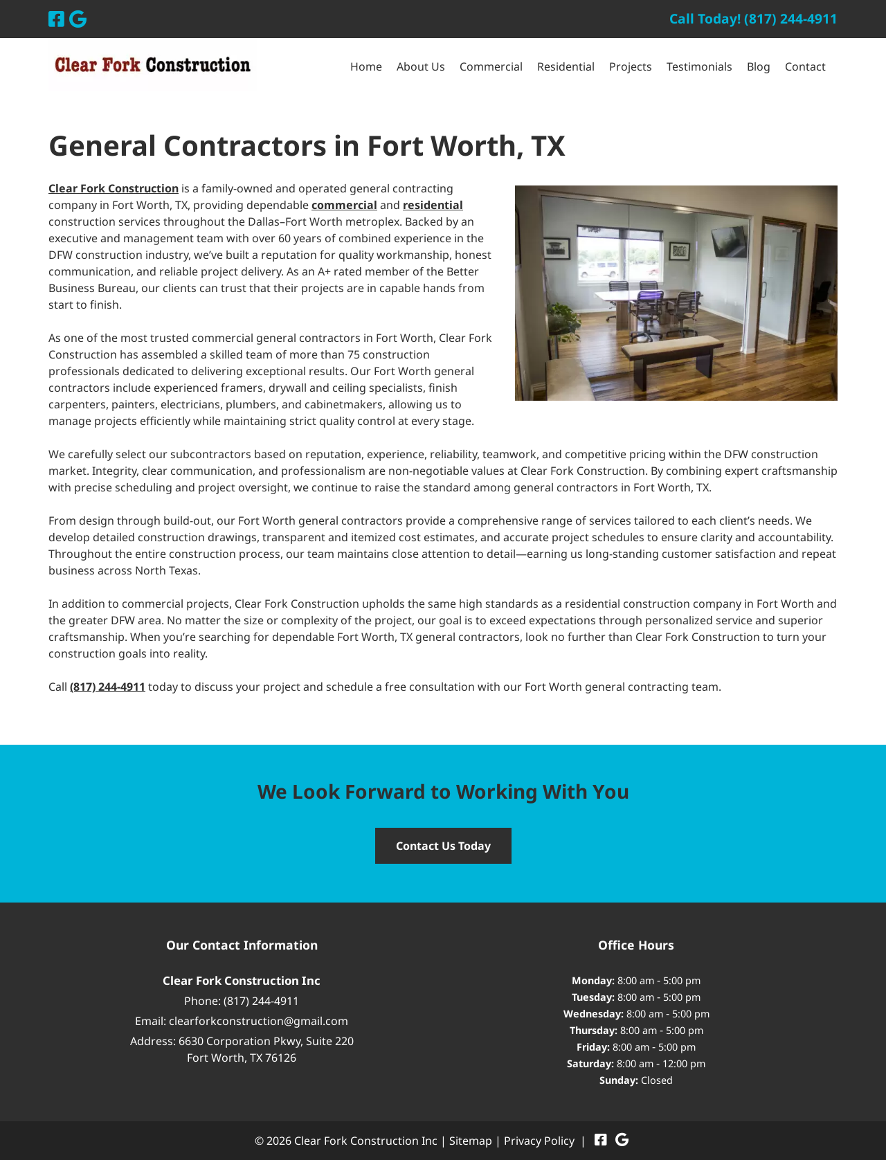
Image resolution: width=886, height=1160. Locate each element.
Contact (805, 66)
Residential (566, 66)
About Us (421, 66)
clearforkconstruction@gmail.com (258, 1020)
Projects (630, 66)
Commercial (491, 66)
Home (366, 66)
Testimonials (699, 66)
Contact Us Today (443, 845)
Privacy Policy (539, 1140)
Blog (758, 66)
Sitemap (470, 1140)
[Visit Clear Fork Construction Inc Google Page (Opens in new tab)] (78, 18)
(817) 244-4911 (261, 1000)
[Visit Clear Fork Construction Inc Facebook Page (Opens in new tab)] (56, 18)
